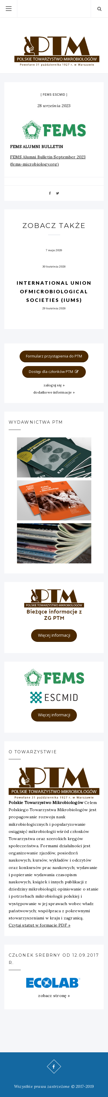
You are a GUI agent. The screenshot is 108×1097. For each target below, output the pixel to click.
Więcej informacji (54, 635)
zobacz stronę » (54, 995)
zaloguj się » (54, 385)
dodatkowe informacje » (54, 392)
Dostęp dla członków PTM (54, 371)
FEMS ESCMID (54, 94)
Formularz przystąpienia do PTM (54, 356)
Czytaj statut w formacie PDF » (39, 925)
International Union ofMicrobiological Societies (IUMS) (54, 291)
